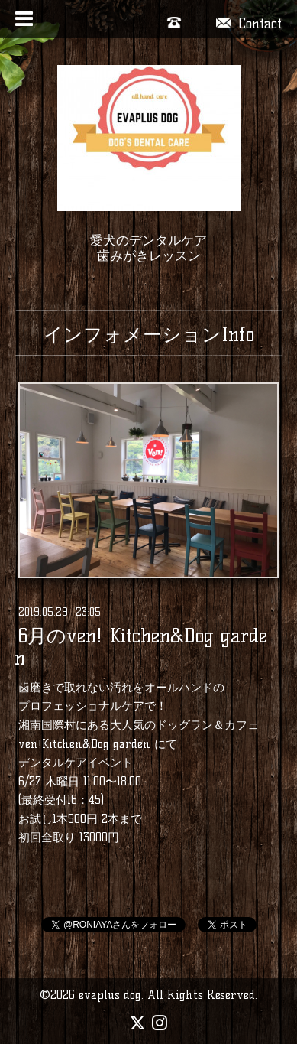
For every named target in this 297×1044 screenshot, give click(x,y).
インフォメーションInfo (149, 334)
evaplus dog (110, 994)
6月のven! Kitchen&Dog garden (141, 647)
